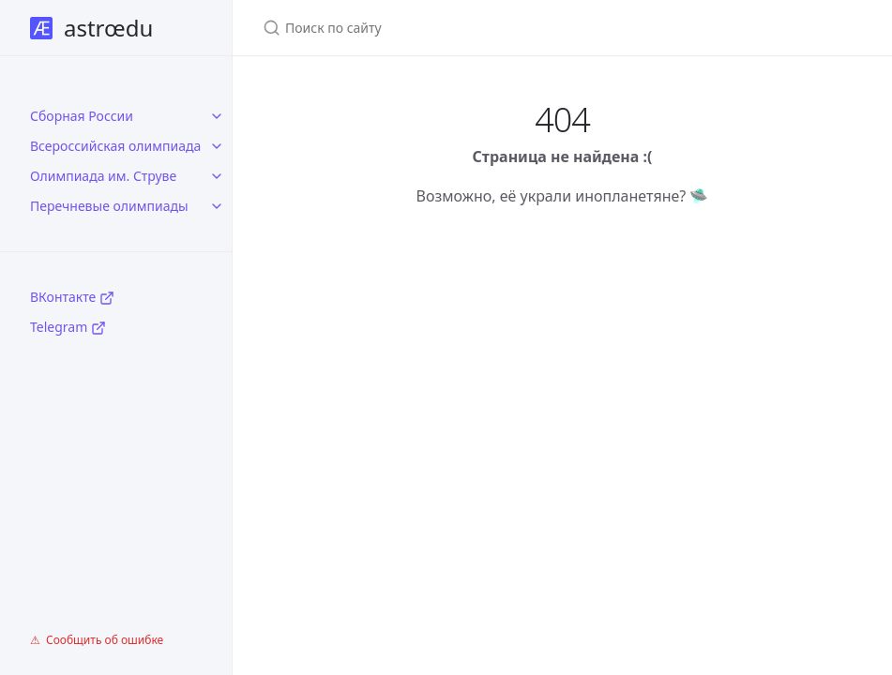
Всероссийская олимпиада (115, 146)
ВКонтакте (72, 297)
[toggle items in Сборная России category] (217, 116)
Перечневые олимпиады (109, 206)
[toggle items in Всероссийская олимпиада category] (217, 146)
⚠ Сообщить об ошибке (96, 640)
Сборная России (81, 116)
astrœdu (91, 27)
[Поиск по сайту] (484, 27)
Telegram (68, 327)
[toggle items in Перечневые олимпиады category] (217, 206)
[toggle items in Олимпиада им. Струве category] (217, 176)
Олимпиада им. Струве (103, 176)
